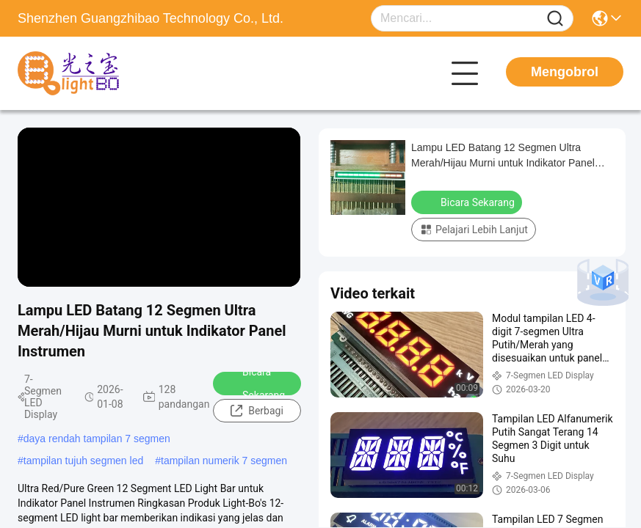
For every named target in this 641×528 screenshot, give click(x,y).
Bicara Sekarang (254, 383)
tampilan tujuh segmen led (83, 460)
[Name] (555, 19)
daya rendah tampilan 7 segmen (96, 438)
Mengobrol (564, 72)
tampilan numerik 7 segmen (224, 460)
